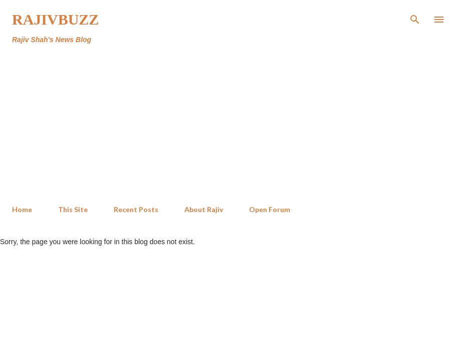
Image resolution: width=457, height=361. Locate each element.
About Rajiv (203, 209)
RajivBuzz (55, 19)
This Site (73, 209)
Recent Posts (136, 209)
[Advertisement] (207, 122)
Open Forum (269, 209)
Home (22, 209)
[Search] (415, 18)
